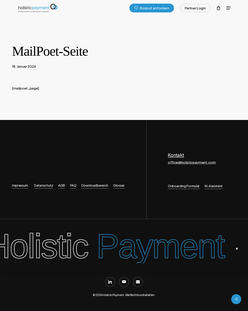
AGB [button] (61, 185)
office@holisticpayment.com (192, 162)
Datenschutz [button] (43, 185)
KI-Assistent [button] (214, 186)
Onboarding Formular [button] (184, 186)
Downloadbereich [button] (94, 185)
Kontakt (176, 155)
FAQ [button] (73, 185)
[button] (228, 8)
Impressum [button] (20, 185)
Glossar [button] (119, 185)
